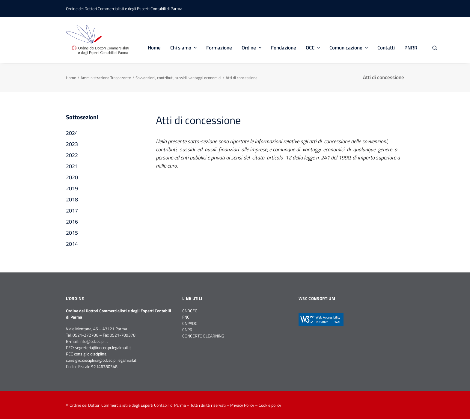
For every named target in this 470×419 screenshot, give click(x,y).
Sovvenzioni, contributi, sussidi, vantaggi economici (178, 78)
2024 (72, 133)
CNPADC (189, 323)
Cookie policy (270, 405)
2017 (72, 211)
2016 (72, 222)
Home (154, 48)
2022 (72, 155)
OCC (313, 48)
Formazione (219, 48)
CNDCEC (189, 311)
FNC (185, 317)
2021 (72, 166)
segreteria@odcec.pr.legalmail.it (103, 347)
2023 (72, 144)
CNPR (187, 329)
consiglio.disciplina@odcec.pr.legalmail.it (101, 360)
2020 (72, 177)
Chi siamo (183, 48)
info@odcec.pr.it (93, 341)
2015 (72, 233)
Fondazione (283, 48)
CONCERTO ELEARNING (203, 336)
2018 (72, 199)
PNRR (411, 48)
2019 (72, 188)
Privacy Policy (242, 405)
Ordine (251, 48)
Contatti (386, 48)
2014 (72, 244)
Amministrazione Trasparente (106, 78)
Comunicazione (348, 48)
